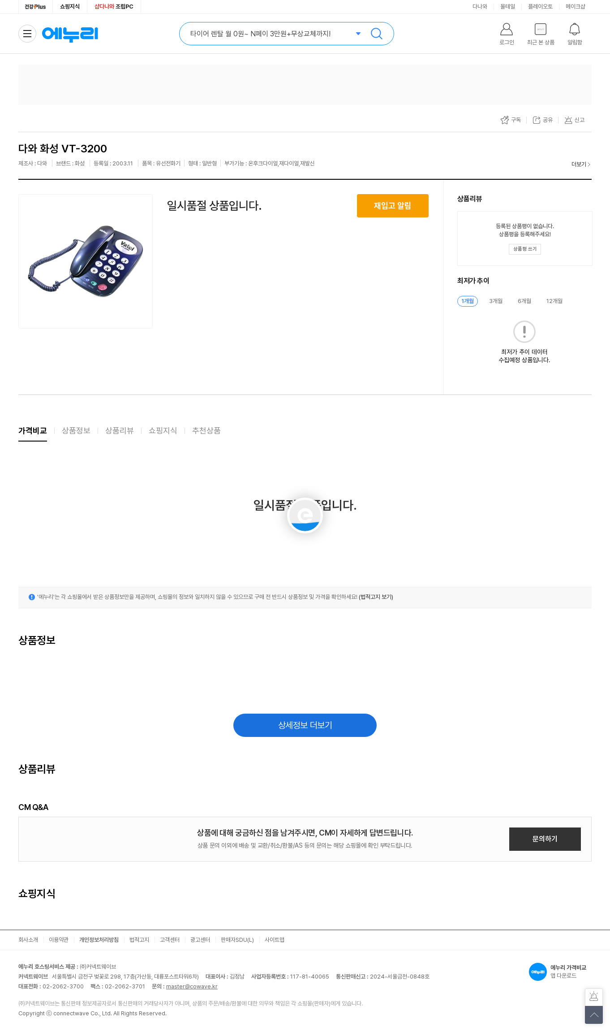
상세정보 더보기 (305, 725)
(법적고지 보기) (376, 596)
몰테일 (507, 6)
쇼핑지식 (70, 6)
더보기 (578, 164)
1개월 (467, 301)
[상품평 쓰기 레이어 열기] (525, 249)
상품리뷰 (119, 430)
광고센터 (200, 939)
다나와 (480, 6)
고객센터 (170, 939)
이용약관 (59, 939)
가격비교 (32, 430)
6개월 (524, 301)
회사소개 (28, 939)
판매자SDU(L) (237, 939)
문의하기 (545, 839)
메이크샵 (575, 6)
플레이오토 (540, 6)
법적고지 (139, 939)
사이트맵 (274, 939)
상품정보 (76, 430)
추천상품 (206, 430)
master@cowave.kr (192, 986)
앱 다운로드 (560, 972)
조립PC (114, 6)
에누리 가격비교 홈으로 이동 (70, 34)
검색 (377, 34)
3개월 (496, 301)
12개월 (554, 301)
